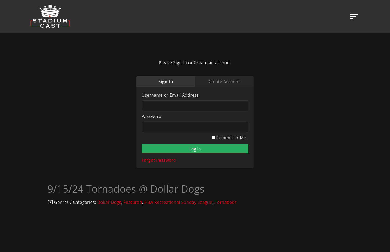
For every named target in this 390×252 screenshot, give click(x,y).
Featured (132, 202)
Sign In (165, 81)
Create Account (224, 81)
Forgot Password (159, 160)
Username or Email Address (170, 95)
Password (151, 116)
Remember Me (229, 138)
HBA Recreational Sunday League (178, 202)
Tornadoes (226, 202)
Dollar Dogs (109, 202)
